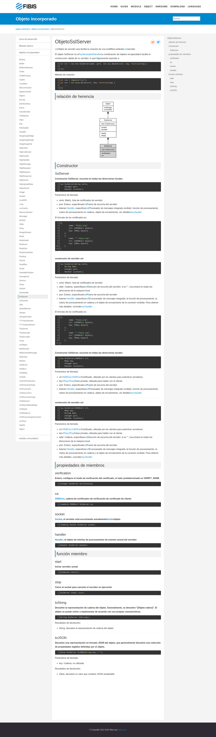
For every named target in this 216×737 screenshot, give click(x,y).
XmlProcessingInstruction (30, 417)
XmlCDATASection (27, 381)
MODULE (136, 6)
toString (173, 86)
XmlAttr (22, 377)
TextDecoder (24, 333)
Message (23, 216)
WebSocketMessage (28, 353)
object (21, 429)
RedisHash (24, 240)
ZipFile (22, 425)
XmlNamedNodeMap (28, 405)
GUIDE (124, 6)
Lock (21, 204)
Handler (22, 132)
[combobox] (186, 18)
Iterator (22, 196)
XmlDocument (25, 393)
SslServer (23, 296)
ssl (56, 49)
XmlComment (25, 389)
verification (174, 58)
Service (22, 280)
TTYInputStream (26, 321)
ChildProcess (25, 76)
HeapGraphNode (26, 140)
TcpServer (23, 329)
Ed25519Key (24, 104)
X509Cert (23, 365)
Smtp (21, 284)
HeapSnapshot (25, 144)
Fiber (21, 120)
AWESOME (162, 6)
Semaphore (24, 276)
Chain (21, 71)
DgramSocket (25, 92)
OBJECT (148, 6)
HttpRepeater (25, 168)
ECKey (22, 100)
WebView (23, 357)
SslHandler (24, 292)
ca (171, 62)
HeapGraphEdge (26, 136)
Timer (21, 341)
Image (22, 192)
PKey (21, 228)
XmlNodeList (24, 413)
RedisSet (23, 248)
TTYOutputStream (27, 325)
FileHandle (24, 128)
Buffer (21, 63)
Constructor (174, 46)
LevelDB (23, 200)
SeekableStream (26, 272)
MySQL (22, 220)
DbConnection (25, 88)
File (20, 124)
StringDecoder (25, 317)
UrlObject (23, 345)
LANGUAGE (194, 6)
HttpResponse (25, 176)
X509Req (23, 373)
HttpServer (24, 180)
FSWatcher (24, 116)
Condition (23, 84)
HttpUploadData (26, 184)
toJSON (173, 90)
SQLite (22, 260)
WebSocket (24, 349)
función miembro (176, 74)
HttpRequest (24, 172)
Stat (21, 304)
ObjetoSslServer (174, 38)
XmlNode (23, 409)
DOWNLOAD (177, 6)
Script (21, 268)
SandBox (23, 264)
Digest (22, 96)
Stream (22, 313)
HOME (114, 6)
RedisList (23, 244)
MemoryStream (26, 212)
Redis (21, 236)
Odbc (21, 224)
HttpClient (23, 148)
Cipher (22, 80)
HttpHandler (24, 160)
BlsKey (22, 59)
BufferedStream (26, 67)
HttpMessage (25, 164)
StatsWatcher (25, 308)
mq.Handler (136, 212)
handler (173, 70)
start (172, 78)
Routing (22, 256)
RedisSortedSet (26, 252)
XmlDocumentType (27, 397)
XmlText (22, 421)
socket (172, 66)
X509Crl (22, 369)
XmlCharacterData (27, 385)
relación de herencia (177, 42)
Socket (22, 288)
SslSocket (23, 300)
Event (21, 108)
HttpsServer (24, 188)
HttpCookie (24, 156)
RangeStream (25, 232)
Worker (22, 361)
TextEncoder (24, 337)
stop (172, 82)
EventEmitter (24, 112)
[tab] (33, 39)
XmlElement (24, 401)
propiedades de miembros (180, 54)
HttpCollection (25, 152)
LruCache (23, 208)
